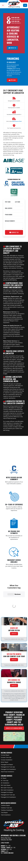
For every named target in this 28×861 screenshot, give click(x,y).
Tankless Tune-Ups (6, 778)
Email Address (8, 208)
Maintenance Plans (17, 121)
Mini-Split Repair (6, 756)
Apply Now (12, 80)
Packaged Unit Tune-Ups (8, 737)
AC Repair (3, 749)
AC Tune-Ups (4, 751)
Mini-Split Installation (7, 761)
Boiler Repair (4, 733)
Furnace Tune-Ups (6, 728)
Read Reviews (16, 19)
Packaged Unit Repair (7, 735)
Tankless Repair (5, 776)
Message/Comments (10, 221)
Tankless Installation (7, 781)
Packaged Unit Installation (8, 740)
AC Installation (5, 753)
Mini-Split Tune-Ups (6, 758)
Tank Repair (4, 783)
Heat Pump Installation (7, 742)
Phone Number (8, 215)
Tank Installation (6, 785)
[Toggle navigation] (3, 5)
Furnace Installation (6, 730)
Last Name (17, 202)
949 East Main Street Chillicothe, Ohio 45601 (6, 809)
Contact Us (12, 48)
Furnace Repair (5, 726)
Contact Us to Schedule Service (14, 699)
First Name (7, 202)
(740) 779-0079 (5, 813)
